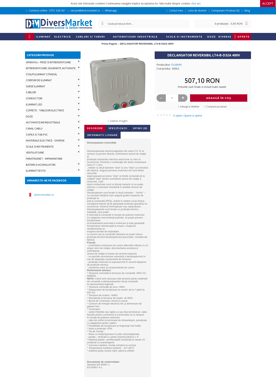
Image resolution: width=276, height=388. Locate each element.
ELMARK (176, 64)
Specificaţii (118, 128)
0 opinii (177, 115)
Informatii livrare (102, 135)
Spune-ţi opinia (193, 115)
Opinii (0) (140, 128)
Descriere (95, 128)
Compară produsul (216, 106)
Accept (268, 3)
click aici (196, 3)
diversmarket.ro (44, 194)
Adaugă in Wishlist (189, 106)
